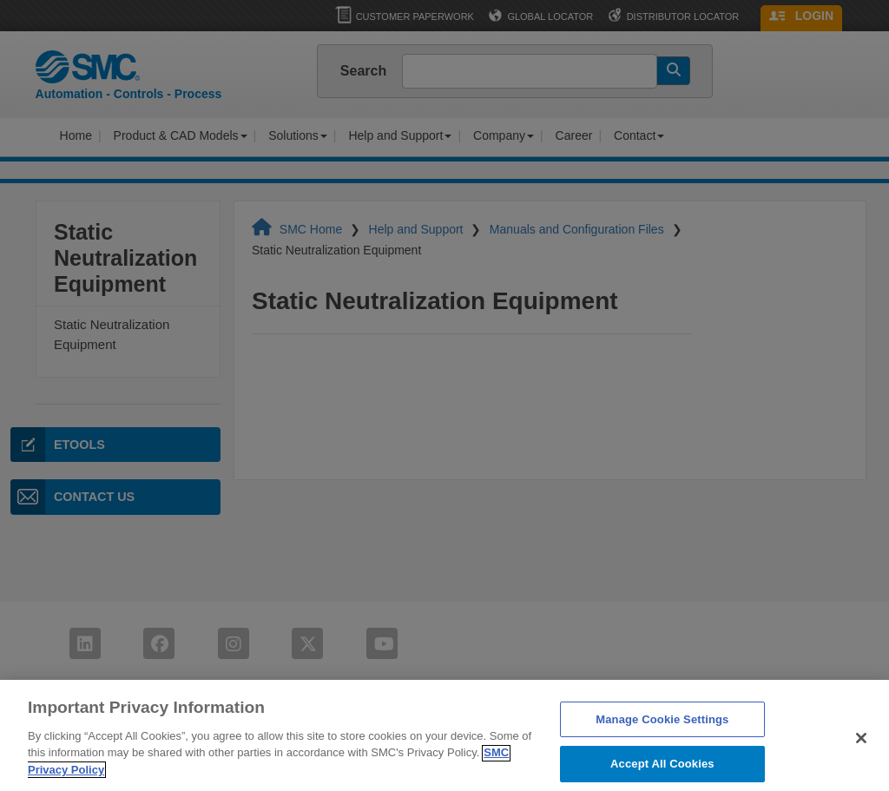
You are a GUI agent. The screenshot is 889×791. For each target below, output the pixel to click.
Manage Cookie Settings (662, 728)
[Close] (861, 747)
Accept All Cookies (662, 772)
